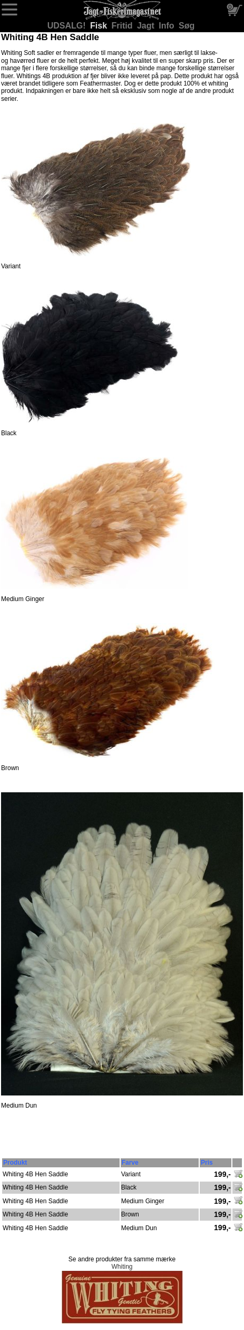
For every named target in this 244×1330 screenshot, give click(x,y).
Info (168, 25)
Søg (186, 25)
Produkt (15, 1162)
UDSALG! (67, 25)
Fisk (99, 25)
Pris (207, 1162)
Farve (130, 1162)
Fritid (123, 25)
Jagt (147, 25)
